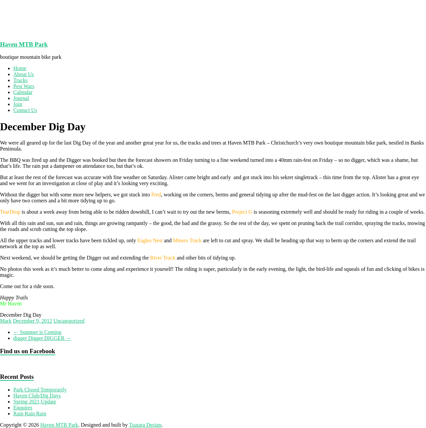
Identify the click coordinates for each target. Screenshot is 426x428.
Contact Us (25, 110)
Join (17, 104)
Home (19, 68)
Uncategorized (68, 321)
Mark (6, 321)
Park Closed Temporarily (40, 389)
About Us (23, 74)
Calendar (23, 92)
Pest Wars (23, 86)
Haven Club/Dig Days (37, 395)
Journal (21, 98)
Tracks (20, 80)
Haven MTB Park (24, 44)
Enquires (22, 407)
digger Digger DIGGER (42, 338)
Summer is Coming (37, 332)
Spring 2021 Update (34, 401)
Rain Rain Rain (29, 413)
